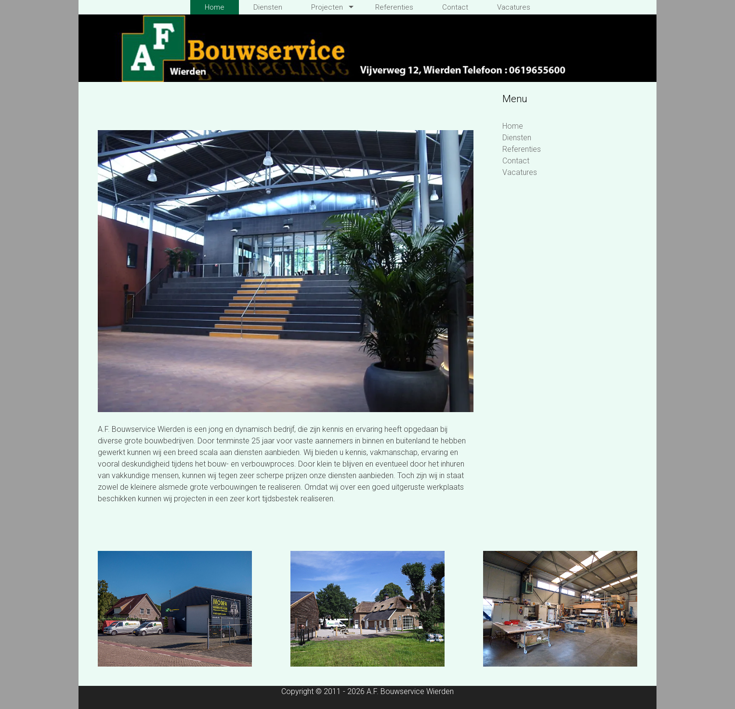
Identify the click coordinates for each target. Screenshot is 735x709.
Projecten (327, 7)
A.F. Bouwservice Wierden (410, 691)
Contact (455, 7)
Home (214, 7)
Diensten (267, 7)
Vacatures (513, 7)
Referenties (394, 7)
